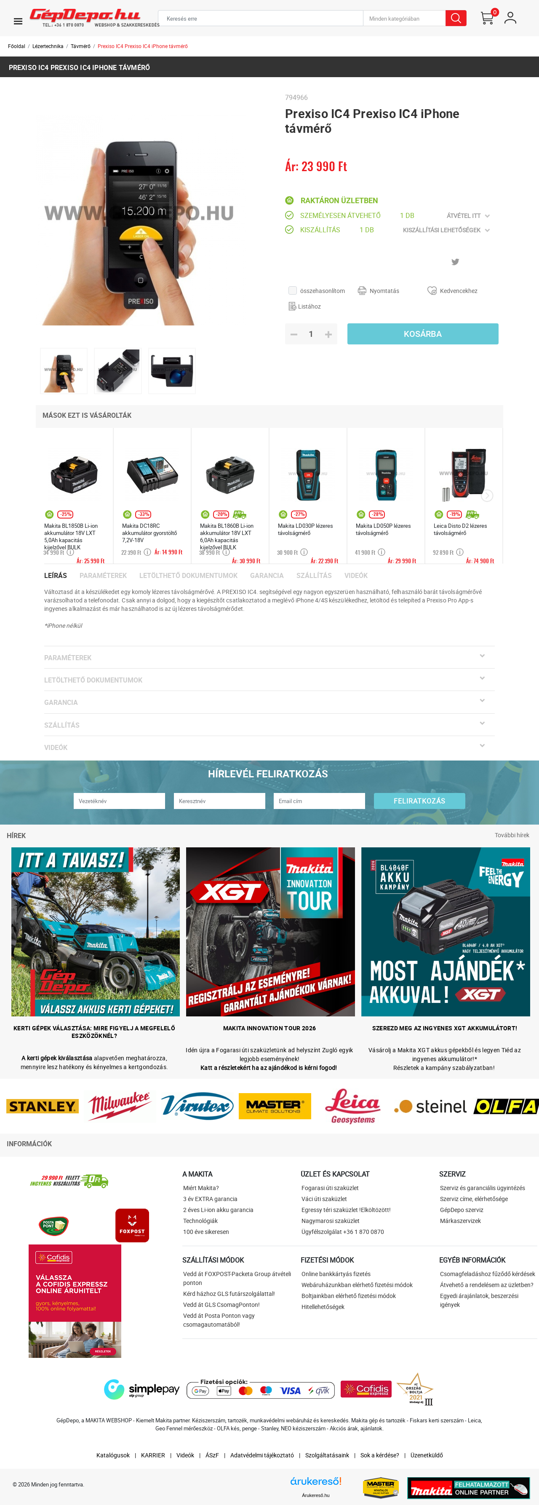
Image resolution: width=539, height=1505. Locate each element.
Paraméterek (103, 576)
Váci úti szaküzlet (324, 1199)
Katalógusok (113, 1455)
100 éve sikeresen (206, 1232)
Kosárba (423, 334)
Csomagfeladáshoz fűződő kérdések (487, 1274)
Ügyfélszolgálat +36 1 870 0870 (343, 1232)
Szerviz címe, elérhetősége (474, 1199)
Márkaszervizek (460, 1221)
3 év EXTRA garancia (210, 1199)
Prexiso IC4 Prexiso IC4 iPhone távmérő (143, 46)
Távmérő (81, 46)
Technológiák (200, 1221)
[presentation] (487, 496)
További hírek (512, 835)
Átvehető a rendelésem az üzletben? (487, 1285)
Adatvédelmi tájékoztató (262, 1455)
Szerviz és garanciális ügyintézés (482, 1188)
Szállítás (314, 576)
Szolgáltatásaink (327, 1455)
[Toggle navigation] (18, 21)
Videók (356, 576)
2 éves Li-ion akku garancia (218, 1210)
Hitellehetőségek (323, 1307)
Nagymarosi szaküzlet (331, 1221)
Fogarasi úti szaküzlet (330, 1188)
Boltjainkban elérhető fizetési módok (349, 1296)
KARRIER (153, 1455)
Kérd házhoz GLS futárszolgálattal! (229, 1294)
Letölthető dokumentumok (188, 576)
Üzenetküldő (427, 1455)
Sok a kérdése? (379, 1455)
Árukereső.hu (315, 1495)
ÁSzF (212, 1455)
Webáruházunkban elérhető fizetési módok (357, 1285)
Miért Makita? (201, 1188)
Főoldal (16, 46)
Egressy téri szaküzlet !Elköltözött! (346, 1210)
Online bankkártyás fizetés (336, 1274)
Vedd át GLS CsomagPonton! (221, 1305)
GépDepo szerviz (461, 1210)
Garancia (267, 576)
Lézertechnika (48, 46)
